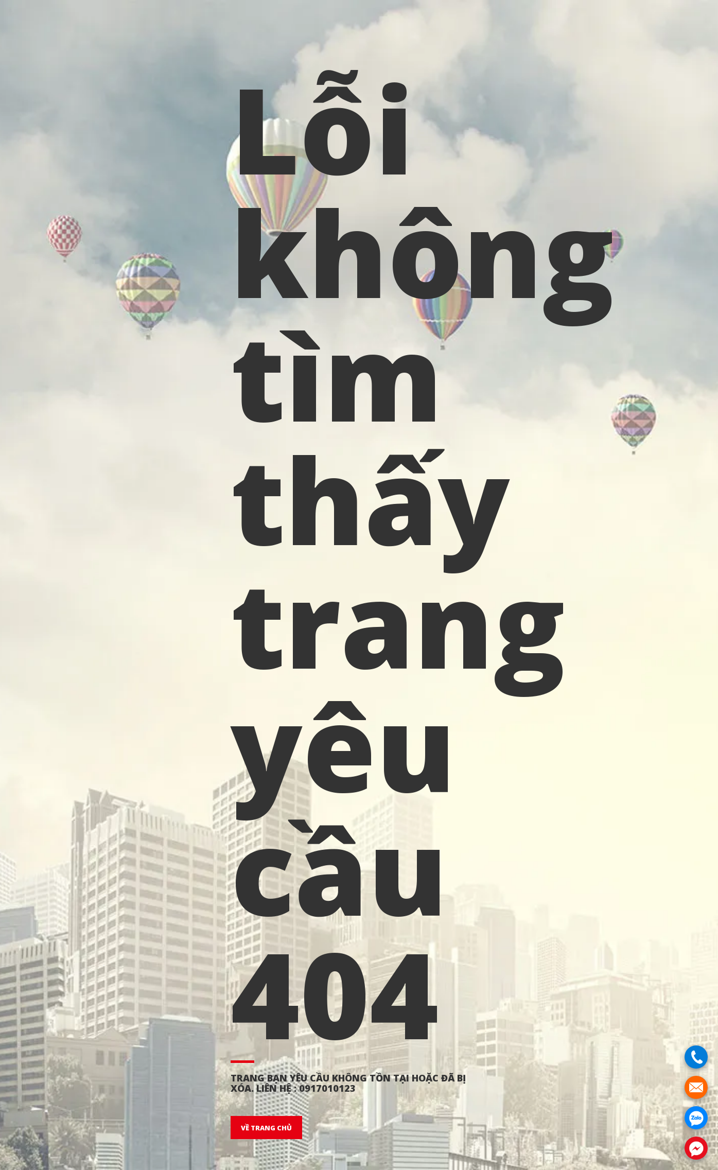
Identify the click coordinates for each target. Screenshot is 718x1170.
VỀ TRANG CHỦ (266, 1127)
